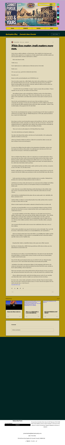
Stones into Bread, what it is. (14, 311)
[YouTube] (27, 441)
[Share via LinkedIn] (17, 288)
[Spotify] (58, 17)
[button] (38, 28)
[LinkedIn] (58, 13)
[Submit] (17, 425)
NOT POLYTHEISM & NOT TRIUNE (50, 312)
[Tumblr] (58, 11)
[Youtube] (58, 7)
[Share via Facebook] (11, 288)
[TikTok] (58, 19)
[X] (58, 15)
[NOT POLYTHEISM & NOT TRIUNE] (51, 305)
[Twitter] (33, 441)
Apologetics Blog (11, 34)
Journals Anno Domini (28, 34)
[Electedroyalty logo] (58, 24)
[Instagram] (58, 21)
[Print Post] (23, 288)
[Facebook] (58, 9)
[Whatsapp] (58, 5)
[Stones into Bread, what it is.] (14, 305)
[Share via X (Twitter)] (14, 288)
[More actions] (53, 42)
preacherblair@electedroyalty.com (32, 433)
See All (58, 298)
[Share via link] (20, 288)
